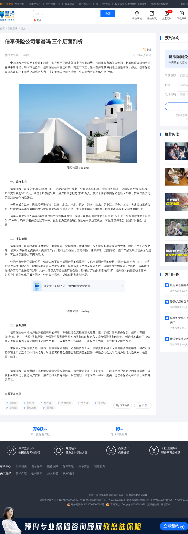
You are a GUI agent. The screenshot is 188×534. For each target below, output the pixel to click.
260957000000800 (68, 499)
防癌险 (30, 403)
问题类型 (170, 75)
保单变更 (83, 466)
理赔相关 (99, 466)
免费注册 (19, 4)
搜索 (108, 13)
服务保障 (52, 466)
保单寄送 (68, 466)
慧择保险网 (153, 504)
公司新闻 (36, 473)
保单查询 (69, 4)
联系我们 (68, 473)
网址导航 (85, 4)
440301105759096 (162, 499)
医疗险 (50, 407)
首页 (2, 28)
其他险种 (31, 407)
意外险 (84, 403)
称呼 (167, 85)
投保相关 (21, 466)
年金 (21, 270)
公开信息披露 (103, 4)
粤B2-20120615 (116, 499)
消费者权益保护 (159, 4)
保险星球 (12, 28)
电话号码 (170, 94)
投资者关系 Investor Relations (130, 4)
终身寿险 (66, 403)
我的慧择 (35, 4)
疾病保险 (119, 266)
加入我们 (52, 473)
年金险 (101, 403)
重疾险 (13, 403)
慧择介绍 (21, 473)
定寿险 (13, 407)
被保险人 (15, 348)
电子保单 (36, 466)
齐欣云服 (93, 495)
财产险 (47, 403)
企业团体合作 (53, 4)
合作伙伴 (123, 495)
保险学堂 (103, 495)
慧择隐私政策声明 (138, 495)
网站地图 (113, 495)
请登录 (9, 4)
